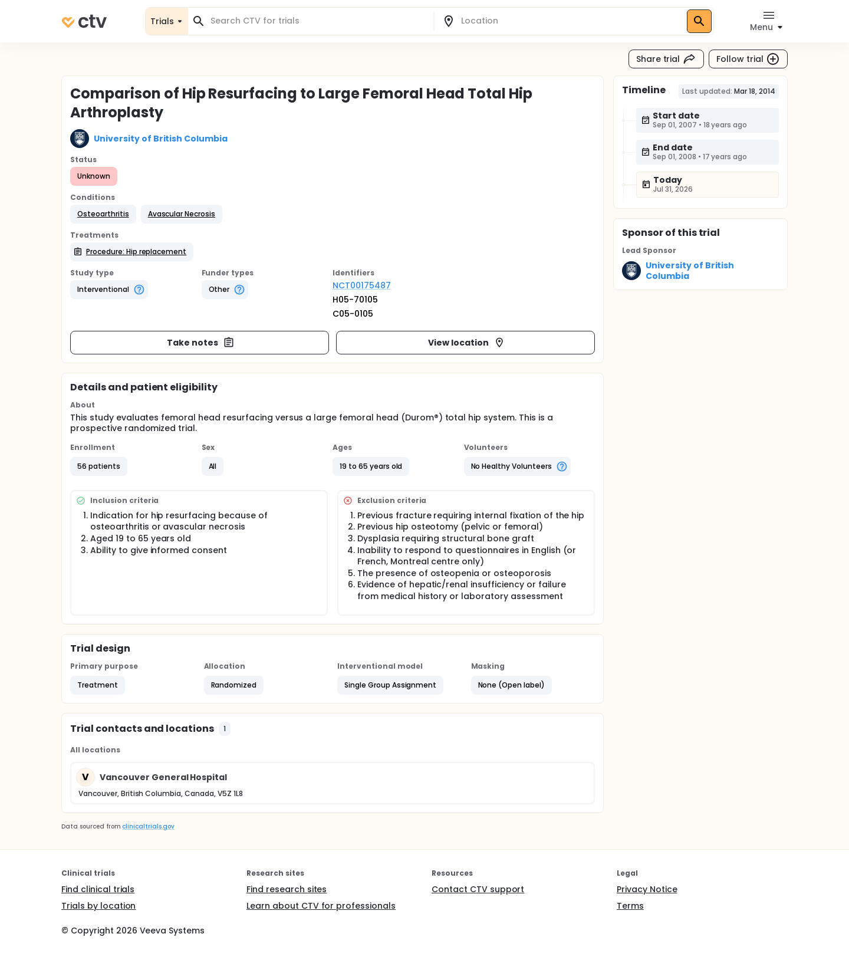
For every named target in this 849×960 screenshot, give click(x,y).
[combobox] (317, 21)
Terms (630, 905)
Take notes (201, 343)
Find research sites (286, 889)
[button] (103, 214)
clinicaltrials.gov (148, 826)
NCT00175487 (362, 285)
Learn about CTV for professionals (321, 905)
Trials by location (98, 905)
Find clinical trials (97, 889)
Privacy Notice (647, 889)
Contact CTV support (478, 889)
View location (466, 343)
